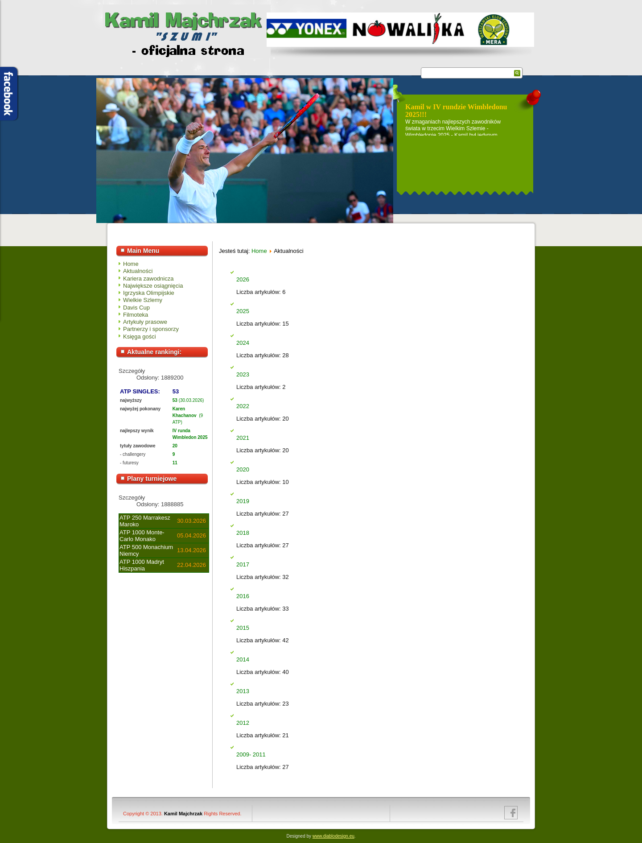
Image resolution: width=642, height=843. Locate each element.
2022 (242, 406)
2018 (242, 532)
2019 (242, 501)
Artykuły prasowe (145, 321)
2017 (242, 564)
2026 (242, 279)
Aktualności (137, 271)
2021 (242, 437)
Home (131, 263)
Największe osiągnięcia (153, 285)
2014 (242, 659)
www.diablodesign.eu (333, 836)
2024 (242, 342)
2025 (242, 311)
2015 (242, 627)
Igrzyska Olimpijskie (148, 292)
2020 (242, 469)
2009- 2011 (251, 754)
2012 (242, 722)
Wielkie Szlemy (142, 300)
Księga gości (139, 336)
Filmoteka (135, 314)
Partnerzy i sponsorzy (151, 329)
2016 (242, 596)
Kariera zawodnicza (148, 278)
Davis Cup (136, 307)
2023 (242, 374)
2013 (242, 691)
